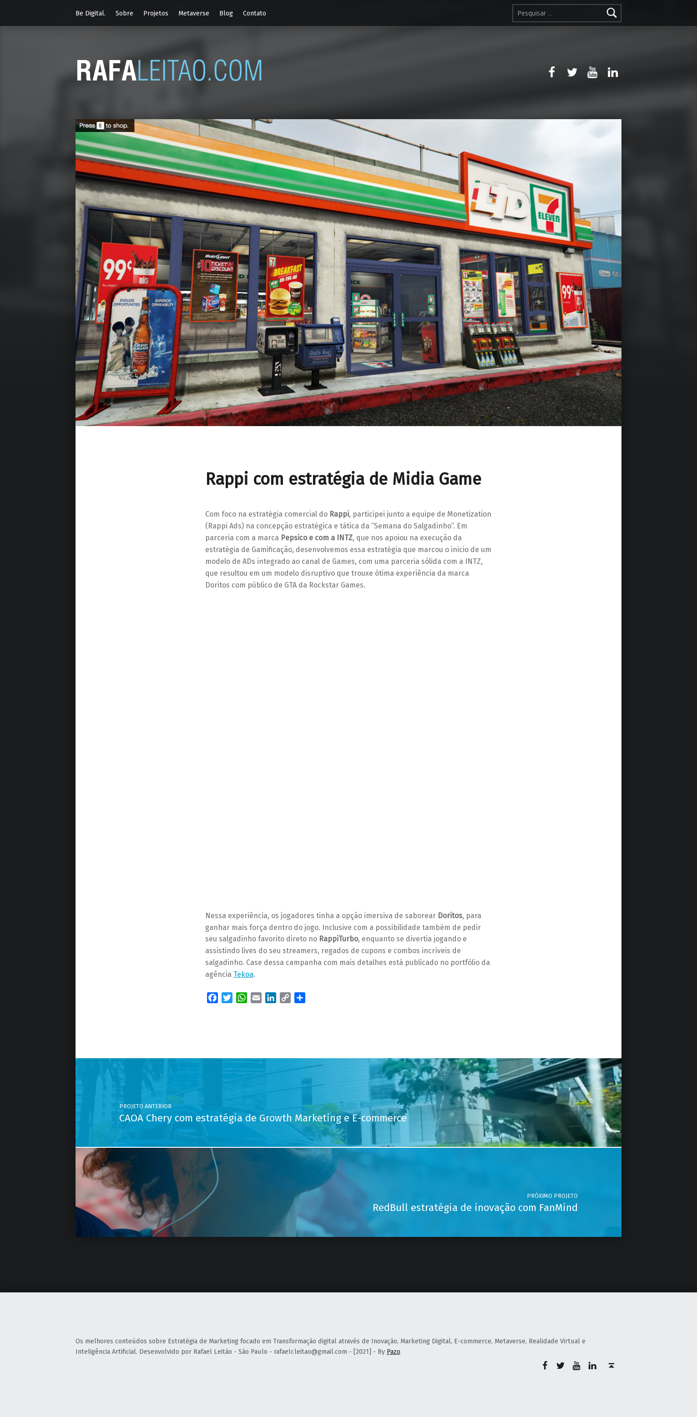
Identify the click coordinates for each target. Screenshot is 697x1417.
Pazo (393, 1351)
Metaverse (193, 13)
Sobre (124, 13)
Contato (254, 13)
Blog (226, 13)
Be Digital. (91, 13)
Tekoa (243, 974)
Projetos (155, 13)
